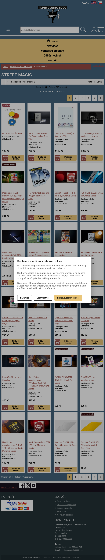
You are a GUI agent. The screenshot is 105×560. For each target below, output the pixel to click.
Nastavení (24, 298)
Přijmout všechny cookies (68, 298)
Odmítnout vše (43, 298)
